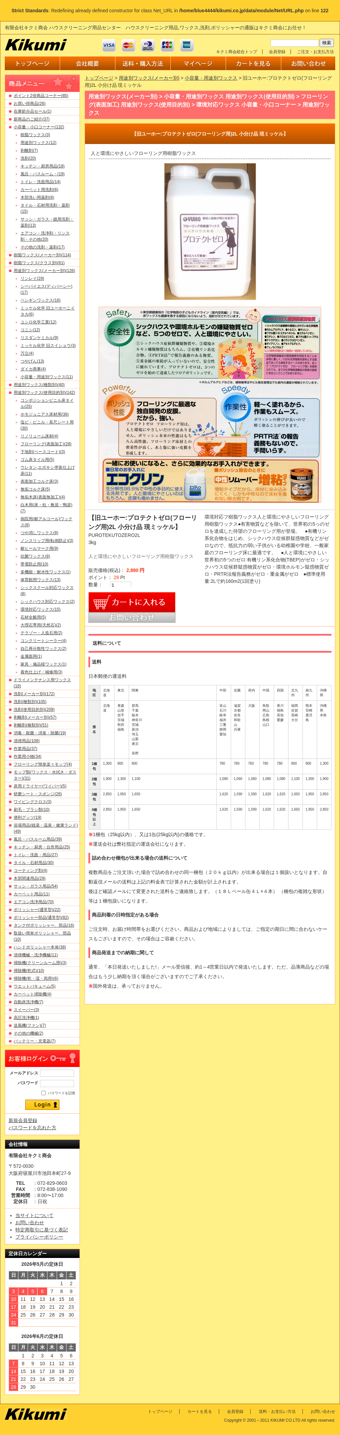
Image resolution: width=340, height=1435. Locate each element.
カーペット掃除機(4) (33, 994)
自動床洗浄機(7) (28, 1002)
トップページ (99, 78)
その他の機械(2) (28, 1033)
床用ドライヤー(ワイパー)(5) (40, 786)
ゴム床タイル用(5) (37, 459)
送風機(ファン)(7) (30, 1025)
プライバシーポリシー (39, 1237)
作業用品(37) (25, 748)
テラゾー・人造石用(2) (41, 633)
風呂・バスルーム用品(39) (38, 839)
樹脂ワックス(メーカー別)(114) (42, 255)
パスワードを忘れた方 (32, 1127)
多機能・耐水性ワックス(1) (45, 572)
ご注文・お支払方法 (315, 51)
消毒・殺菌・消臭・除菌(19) (40, 733)
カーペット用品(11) (31, 894)
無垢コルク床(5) (35, 489)
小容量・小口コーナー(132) (39, 127)
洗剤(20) (28, 158)
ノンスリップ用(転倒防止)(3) (46, 540)
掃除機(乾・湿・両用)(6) (36, 978)
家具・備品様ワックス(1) (43, 664)
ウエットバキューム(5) (35, 986)
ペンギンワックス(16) (40, 300)
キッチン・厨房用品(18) (42, 166)
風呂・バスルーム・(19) (42, 174)
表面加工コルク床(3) (39, 481)
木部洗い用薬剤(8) (37, 197)
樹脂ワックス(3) (35, 134)
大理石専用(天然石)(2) (40, 625)
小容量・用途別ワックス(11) (46, 376)
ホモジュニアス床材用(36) (44, 414)
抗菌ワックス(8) (35, 556)
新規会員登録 (23, 1120)
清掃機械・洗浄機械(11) (36, 955)
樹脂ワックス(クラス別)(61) (39, 262)
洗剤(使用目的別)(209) (34, 709)
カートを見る (199, 1411)
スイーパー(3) (26, 1009)
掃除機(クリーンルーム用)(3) (40, 962)
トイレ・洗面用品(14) (40, 181)
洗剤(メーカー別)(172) (34, 693)
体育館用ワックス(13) (40, 579)
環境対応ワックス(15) (40, 609)
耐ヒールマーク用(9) (39, 548)
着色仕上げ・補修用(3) (41, 672)
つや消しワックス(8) (39, 532)
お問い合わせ (29, 1222)
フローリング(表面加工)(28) (45, 444)
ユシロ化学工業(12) (38, 322)
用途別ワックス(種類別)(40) (39, 384)
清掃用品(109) (27, 740)
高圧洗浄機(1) (26, 1017)
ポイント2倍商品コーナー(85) (41, 95)
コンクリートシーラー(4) (43, 640)
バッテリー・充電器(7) (35, 1041)
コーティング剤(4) (30, 870)
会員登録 (277, 51)
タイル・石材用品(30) (34, 862)
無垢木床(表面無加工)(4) (42, 497)
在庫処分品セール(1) (33, 111)
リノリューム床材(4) (39, 436)
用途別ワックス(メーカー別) (149, 78)
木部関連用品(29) (29, 878)
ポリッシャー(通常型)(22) (37, 909)
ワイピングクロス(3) (33, 801)
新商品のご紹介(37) (31, 119)
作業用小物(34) (27, 756)
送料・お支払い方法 (277, 1411)
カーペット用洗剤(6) (39, 189)
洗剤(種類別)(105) (30, 701)
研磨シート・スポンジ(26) (38, 794)
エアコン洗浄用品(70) (34, 901)
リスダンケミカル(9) (39, 337)
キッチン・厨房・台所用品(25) (42, 847)
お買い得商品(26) (29, 103)
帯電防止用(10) (34, 564)
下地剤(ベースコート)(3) (42, 451)
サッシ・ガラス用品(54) (36, 886)
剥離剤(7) (29, 150)
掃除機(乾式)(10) (29, 970)
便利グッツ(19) (27, 817)
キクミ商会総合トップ (236, 51)
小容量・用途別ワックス (211, 78)
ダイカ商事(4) (33, 369)
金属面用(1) (31, 656)
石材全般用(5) (33, 617)
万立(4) (27, 353)
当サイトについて (34, 1215)
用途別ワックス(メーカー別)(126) (44, 270)
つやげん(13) (32, 361)
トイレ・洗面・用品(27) (36, 854)
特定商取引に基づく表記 (41, 1229)
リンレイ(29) (32, 278)
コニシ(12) (30, 330)
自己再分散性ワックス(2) (43, 648)
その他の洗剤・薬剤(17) (42, 247)
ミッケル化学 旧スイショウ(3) (48, 345)
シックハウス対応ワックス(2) (47, 601)
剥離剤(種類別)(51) (31, 725)
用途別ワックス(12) (38, 142)
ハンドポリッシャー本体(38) (40, 947)
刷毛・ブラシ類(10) (31, 809)
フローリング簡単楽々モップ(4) (43, 764)
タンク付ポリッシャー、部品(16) (44, 925)
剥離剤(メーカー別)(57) (35, 717)
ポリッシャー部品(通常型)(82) (41, 917)
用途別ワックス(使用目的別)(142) (44, 392)
